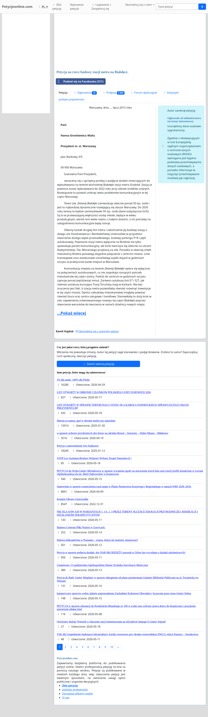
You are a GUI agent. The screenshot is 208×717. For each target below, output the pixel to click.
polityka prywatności (71, 99)
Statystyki (171, 92)
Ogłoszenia (85, 93)
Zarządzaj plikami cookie (77, 693)
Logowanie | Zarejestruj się (101, 6)
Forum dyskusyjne (143, 92)
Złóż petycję (56, 6)
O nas (65, 697)
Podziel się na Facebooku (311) (79, 81)
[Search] (177, 6)
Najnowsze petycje (76, 6)
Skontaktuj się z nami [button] (138, 4)
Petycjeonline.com (17, 6)
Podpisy (113, 93)
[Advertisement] (130, 42)
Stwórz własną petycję (98, 364)
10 (111, 647)
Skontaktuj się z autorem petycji (97, 331)
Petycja (63, 92)
